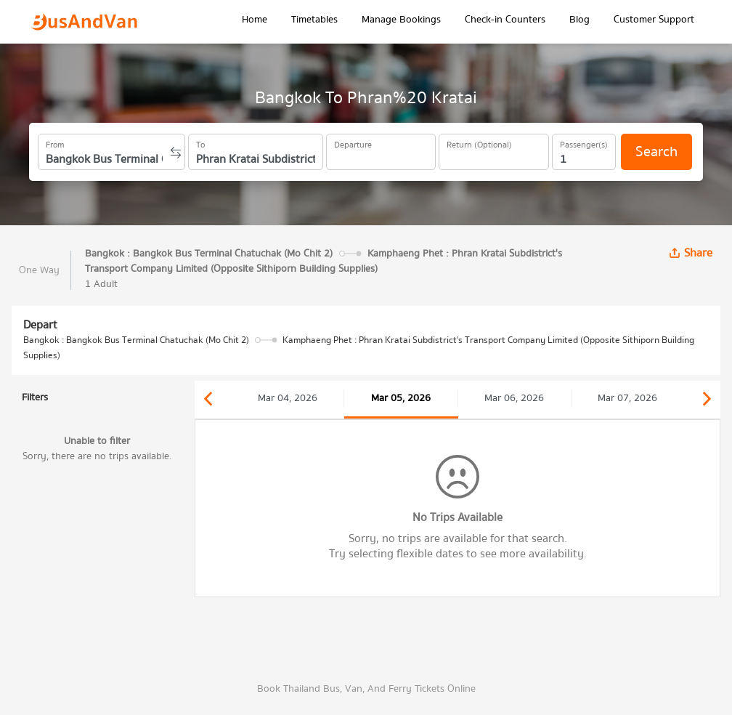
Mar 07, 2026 (627, 398)
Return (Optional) (479, 142)
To (200, 142)
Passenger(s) (584, 142)
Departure (353, 142)
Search (656, 151)
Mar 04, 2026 (287, 398)
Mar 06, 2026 (514, 398)
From (55, 142)
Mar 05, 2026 (401, 398)
